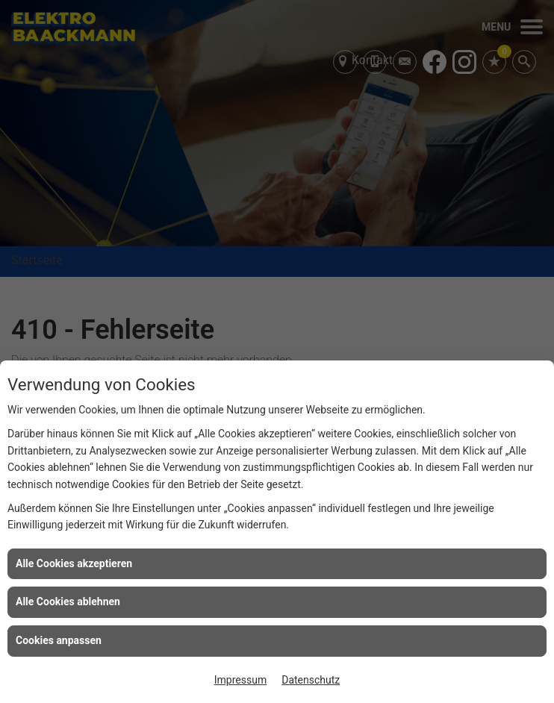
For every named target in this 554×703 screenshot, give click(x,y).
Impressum (240, 680)
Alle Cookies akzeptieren (74, 563)
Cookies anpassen (59, 640)
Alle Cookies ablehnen (68, 601)
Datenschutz (310, 680)
